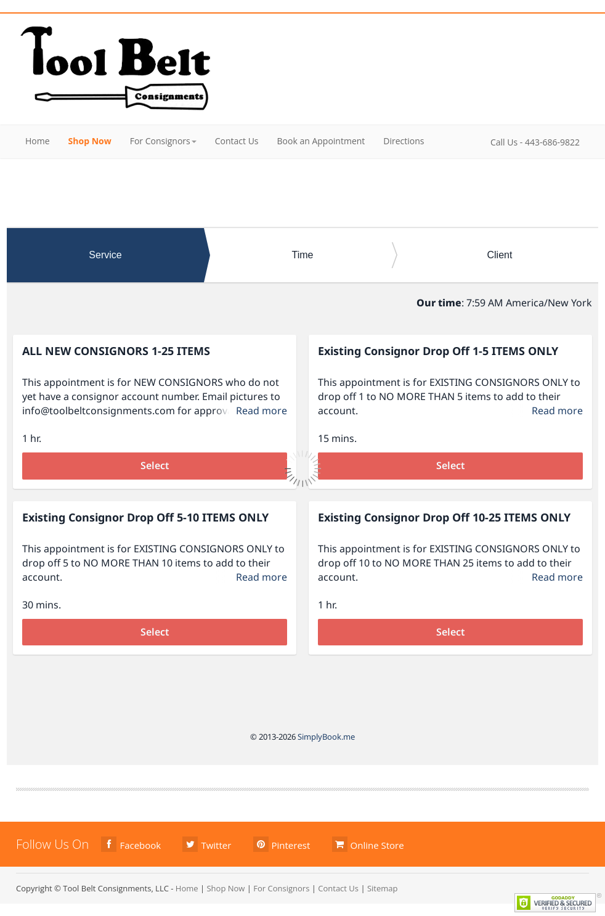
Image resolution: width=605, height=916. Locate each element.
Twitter (206, 844)
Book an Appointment (321, 141)
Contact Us (237, 141)
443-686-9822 (552, 142)
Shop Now (90, 141)
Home (37, 141)
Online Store (368, 844)
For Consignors (163, 141)
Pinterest (282, 844)
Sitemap (382, 888)
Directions (403, 141)
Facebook (131, 844)
